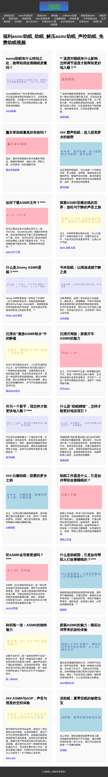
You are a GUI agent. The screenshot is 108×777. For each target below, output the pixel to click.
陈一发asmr (12, 679)
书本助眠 (64, 318)
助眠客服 (74, 18)
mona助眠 (11, 111)
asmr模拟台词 (67, 683)
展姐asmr (42, 15)
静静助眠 (26, 18)
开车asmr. (65, 388)
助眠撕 (54, 24)
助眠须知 (13, 18)
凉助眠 (63, 750)
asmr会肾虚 (12, 608)
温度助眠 (64, 117)
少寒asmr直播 (69, 15)
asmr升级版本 (26, 15)
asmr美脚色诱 (43, 18)
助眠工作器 (65, 539)
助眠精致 (64, 460)
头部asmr (84, 21)
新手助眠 (10, 457)
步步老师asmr (68, 21)
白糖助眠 (10, 527)
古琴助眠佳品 (90, 18)
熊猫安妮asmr (88, 15)
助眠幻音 (97, 21)
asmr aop (10, 758)
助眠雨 (63, 609)
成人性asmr (32, 21)
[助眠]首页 (9, 15)
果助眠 (54, 15)
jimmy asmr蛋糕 (14, 315)
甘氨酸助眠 (60, 18)
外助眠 (18, 21)
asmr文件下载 (13, 252)
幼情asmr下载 (49, 21)
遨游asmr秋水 (13, 391)
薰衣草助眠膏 (13, 170)
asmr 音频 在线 (67, 247)
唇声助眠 (64, 187)
